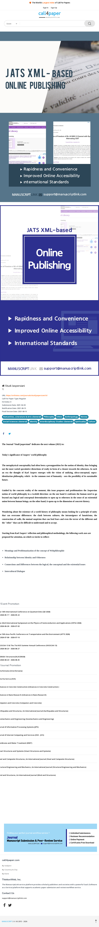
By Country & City (9, 869)
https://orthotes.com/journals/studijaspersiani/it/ (27, 395)
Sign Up (54, 7)
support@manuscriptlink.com (14, 898)
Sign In (45, 7)
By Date (5, 873)
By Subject (6, 865)
